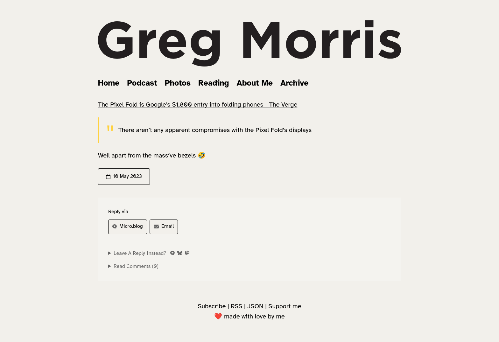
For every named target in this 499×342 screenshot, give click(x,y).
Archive (294, 83)
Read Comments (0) (136, 266)
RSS (236, 306)
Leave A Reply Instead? (151, 253)
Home (108, 83)
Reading (213, 83)
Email (164, 226)
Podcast (142, 83)
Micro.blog (127, 226)
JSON (255, 306)
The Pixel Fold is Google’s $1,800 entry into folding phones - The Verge (197, 104)
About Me (255, 83)
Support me (285, 306)
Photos (178, 83)
